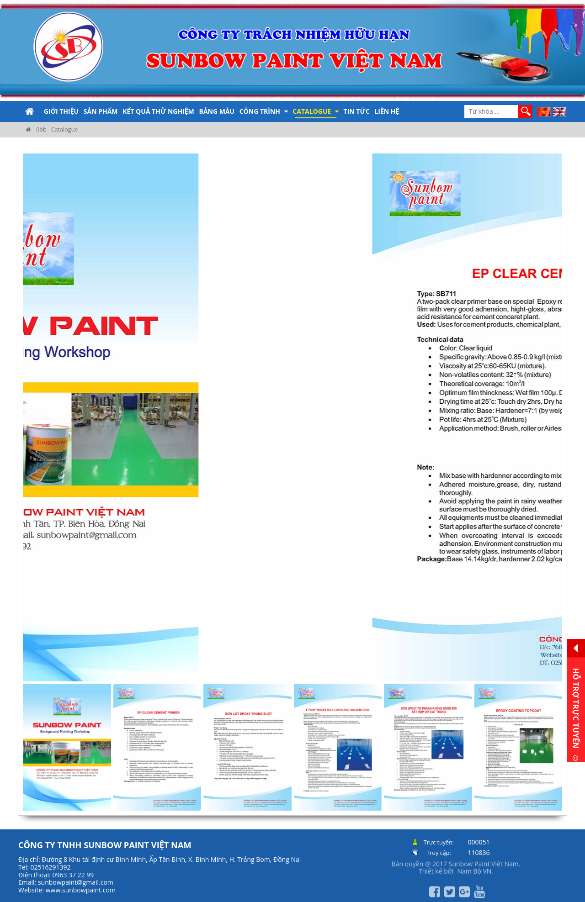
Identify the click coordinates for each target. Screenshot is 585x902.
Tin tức (357, 111)
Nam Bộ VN (474, 865)
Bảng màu (216, 111)
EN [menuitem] (560, 111)
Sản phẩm (101, 111)
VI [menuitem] (544, 111)
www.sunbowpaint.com (81, 890)
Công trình (263, 111)
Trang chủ (29, 111)
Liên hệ (386, 111)
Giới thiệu (61, 111)
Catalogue (315, 111)
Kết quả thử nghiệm (158, 111)
